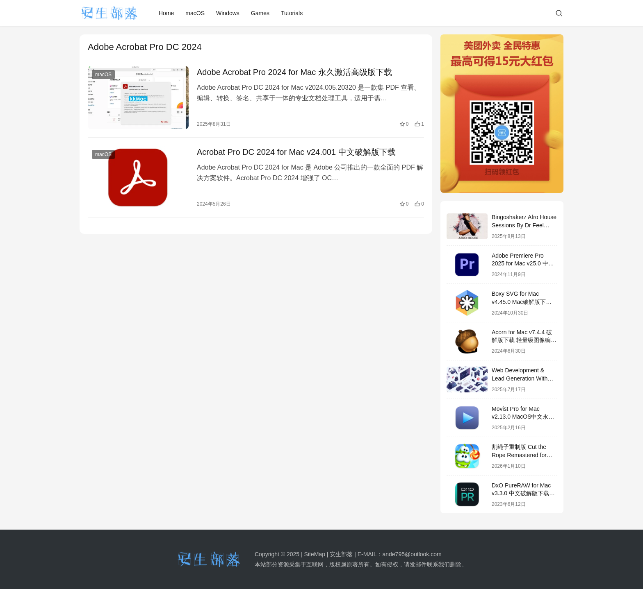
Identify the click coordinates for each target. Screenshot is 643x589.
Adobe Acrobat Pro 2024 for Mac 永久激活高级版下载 (294, 72)
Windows (227, 13)
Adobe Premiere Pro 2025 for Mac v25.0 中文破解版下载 (523, 263)
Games (260, 13)
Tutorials (292, 13)
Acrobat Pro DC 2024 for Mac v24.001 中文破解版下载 (296, 151)
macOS (195, 13)
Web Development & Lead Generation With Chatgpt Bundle (519, 378)
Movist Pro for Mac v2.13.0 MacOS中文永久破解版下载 (523, 417)
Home (166, 13)
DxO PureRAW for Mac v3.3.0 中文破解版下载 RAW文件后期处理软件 (521, 493)
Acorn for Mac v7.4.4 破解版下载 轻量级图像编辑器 (524, 340)
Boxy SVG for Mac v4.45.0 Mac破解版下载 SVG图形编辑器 (522, 301)
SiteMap (314, 554)
